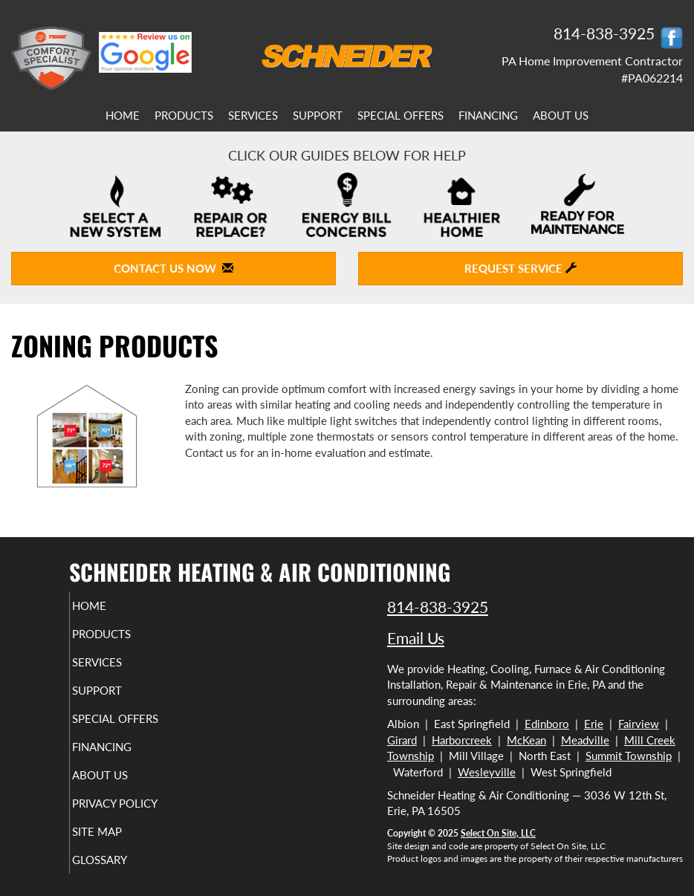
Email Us (415, 638)
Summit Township (629, 755)
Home (123, 115)
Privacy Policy (135, 803)
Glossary (119, 859)
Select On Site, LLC (498, 833)
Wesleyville (487, 772)
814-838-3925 (437, 606)
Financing (488, 115)
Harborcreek (462, 740)
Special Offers (400, 115)
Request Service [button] (520, 268)
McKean (526, 740)
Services (253, 115)
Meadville (585, 740)
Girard (402, 740)
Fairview (638, 723)
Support (318, 115)
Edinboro (547, 723)
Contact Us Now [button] (173, 268)
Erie (593, 723)
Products (184, 115)
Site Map (117, 831)
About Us (560, 115)
